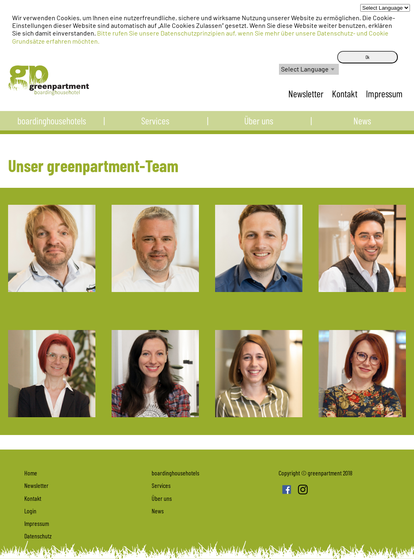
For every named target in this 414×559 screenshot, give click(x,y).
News (362, 124)
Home (30, 473)
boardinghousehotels (51, 124)
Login (30, 511)
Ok (367, 57)
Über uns (258, 124)
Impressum (384, 93)
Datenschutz (38, 536)
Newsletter (306, 93)
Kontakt (345, 93)
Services (155, 124)
